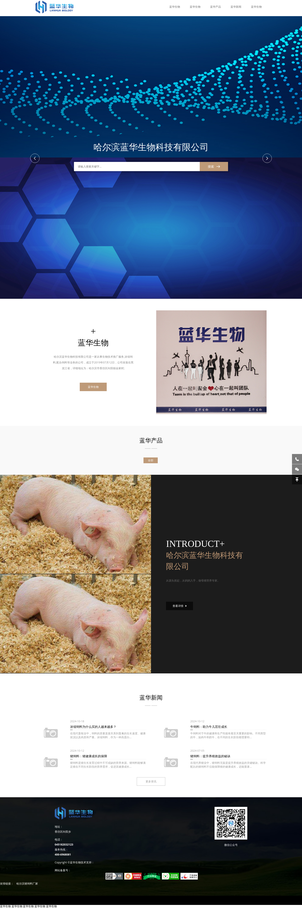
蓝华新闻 (236, 6)
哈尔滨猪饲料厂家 (27, 883)
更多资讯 (151, 781)
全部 (150, 460)
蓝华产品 (215, 6)
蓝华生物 (174, 6)
